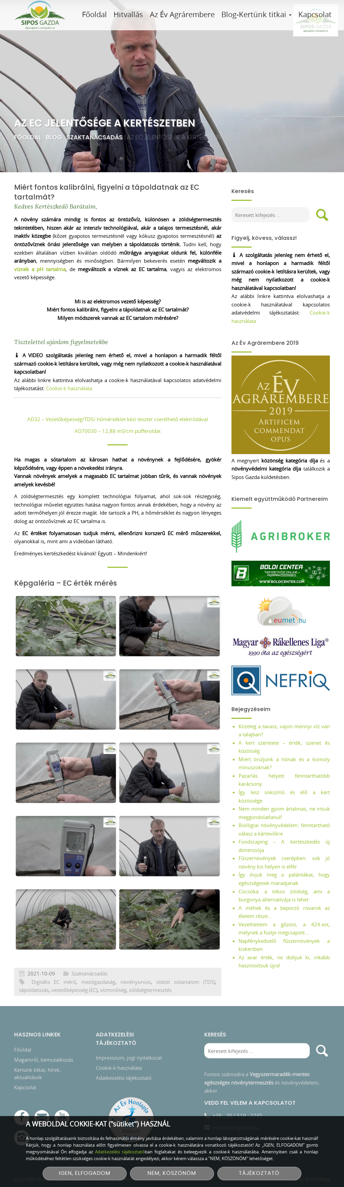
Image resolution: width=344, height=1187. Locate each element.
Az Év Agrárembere (182, 14)
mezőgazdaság (98, 998)
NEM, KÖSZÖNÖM (171, 1173)
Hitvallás (128, 14)
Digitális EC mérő (54, 998)
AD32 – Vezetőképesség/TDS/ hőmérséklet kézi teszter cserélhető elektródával (117, 419)
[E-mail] (41, 1114)
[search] (322, 214)
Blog (54, 137)
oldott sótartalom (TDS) (185, 998)
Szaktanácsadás (95, 137)
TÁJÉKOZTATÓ (259, 1173)
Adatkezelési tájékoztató (124, 1075)
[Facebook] (21, 1114)
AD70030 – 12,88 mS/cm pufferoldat (118, 431)
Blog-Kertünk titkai (256, 14)
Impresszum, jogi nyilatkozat (129, 1054)
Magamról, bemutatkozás (43, 1056)
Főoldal (94, 14)
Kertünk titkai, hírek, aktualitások (37, 1070)
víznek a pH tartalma (40, 269)
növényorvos (136, 998)
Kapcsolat (315, 14)
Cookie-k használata (69, 388)
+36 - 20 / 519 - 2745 (237, 1112)
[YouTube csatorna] (62, 1114)
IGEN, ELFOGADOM (85, 1173)
